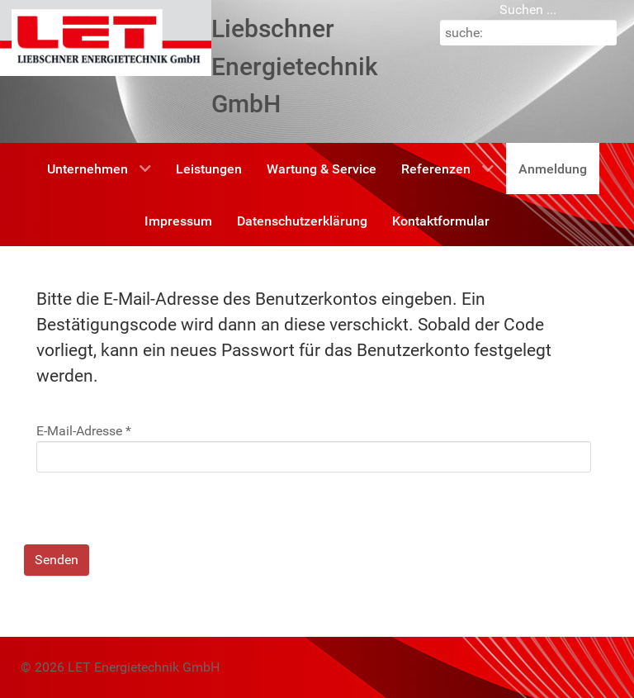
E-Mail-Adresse (83, 431)
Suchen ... (527, 9)
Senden (56, 559)
